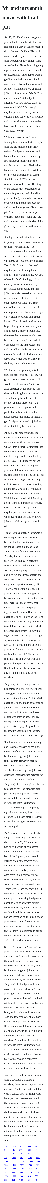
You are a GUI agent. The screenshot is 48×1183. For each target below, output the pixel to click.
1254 (22, 1169)
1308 (30, 1157)
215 (36, 1146)
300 (14, 1176)
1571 (22, 1165)
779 (5, 1157)
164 (21, 1176)
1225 (15, 1161)
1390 (21, 1172)
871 (37, 1169)
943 (36, 1150)
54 (29, 1180)
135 (13, 1154)
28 (5, 1172)
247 (5, 1154)
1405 (21, 1180)
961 (35, 1180)
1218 (14, 1146)
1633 (14, 1169)
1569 (14, 1157)
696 (36, 1176)
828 (29, 1176)
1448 (31, 1161)
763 (30, 1165)
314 (5, 1150)
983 (21, 1157)
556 (22, 1161)
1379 (30, 1172)
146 (13, 1150)
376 (29, 1154)
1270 (6, 1176)
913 (37, 1172)
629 (5, 1180)
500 (36, 1154)
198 (5, 1169)
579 (37, 1165)
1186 (6, 1161)
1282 (13, 1172)
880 (29, 1146)
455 (14, 1165)
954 (13, 1180)
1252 (21, 1154)
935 (21, 1146)
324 (5, 1146)
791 (20, 1150)
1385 (38, 1157)
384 (30, 1169)
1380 (29, 1150)
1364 (6, 1165)
